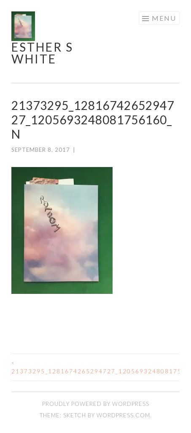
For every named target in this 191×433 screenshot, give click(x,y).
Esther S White (42, 53)
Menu (164, 18)
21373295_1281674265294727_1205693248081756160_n (53, 367)
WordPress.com (123, 415)
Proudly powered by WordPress (95, 403)
